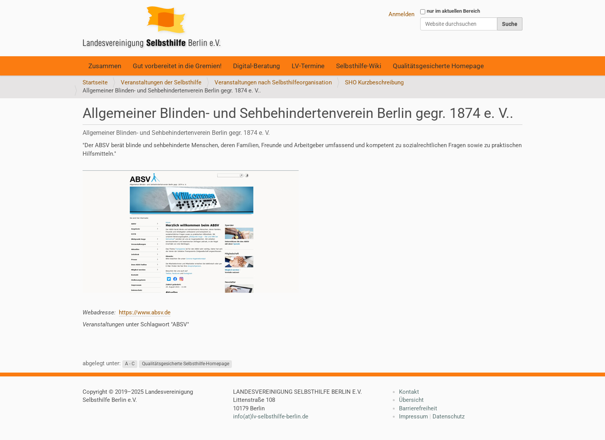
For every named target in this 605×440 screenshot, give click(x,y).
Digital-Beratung (256, 66)
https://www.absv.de (145, 312)
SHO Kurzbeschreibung (374, 82)
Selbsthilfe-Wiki (358, 66)
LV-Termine (308, 66)
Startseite (95, 82)
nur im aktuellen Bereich (453, 11)
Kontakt (409, 391)
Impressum (413, 416)
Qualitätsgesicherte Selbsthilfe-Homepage (185, 363)
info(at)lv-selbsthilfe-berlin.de (270, 416)
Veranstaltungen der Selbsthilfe (161, 82)
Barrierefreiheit (418, 408)
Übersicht (411, 399)
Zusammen (104, 66)
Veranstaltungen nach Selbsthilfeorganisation (273, 82)
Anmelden (401, 14)
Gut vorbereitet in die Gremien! (177, 66)
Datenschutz (449, 416)
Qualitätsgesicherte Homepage (438, 66)
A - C (130, 363)
